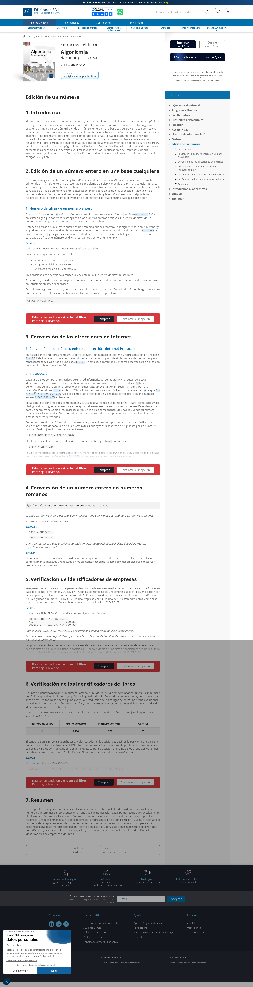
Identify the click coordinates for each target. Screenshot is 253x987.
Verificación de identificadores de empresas (201, 174)
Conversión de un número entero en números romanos (197, 168)
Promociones (193, 932)
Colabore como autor (95, 937)
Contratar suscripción (135, 319)
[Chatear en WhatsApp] (120, 12)
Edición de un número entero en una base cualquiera (201, 155)
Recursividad (180, 129)
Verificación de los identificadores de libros (201, 179)
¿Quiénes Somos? (92, 932)
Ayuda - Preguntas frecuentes (150, 928)
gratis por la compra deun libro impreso (65, 887)
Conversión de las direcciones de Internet (200, 161)
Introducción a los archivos (118, 857)
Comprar (104, 319)
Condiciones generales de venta (100, 946)
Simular (177, 193)
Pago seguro (140, 932)
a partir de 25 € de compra (147, 886)
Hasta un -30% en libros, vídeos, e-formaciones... (126, 2)
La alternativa (181, 115)
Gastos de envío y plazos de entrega (153, 937)
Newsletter (192, 928)
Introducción (185, 149)
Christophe (73, 65)
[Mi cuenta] (227, 12)
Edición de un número (186, 144)
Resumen (183, 184)
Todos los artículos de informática (101, 928)
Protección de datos (94, 942)
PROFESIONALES (112, 962)
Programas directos (184, 110)
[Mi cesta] (217, 12)
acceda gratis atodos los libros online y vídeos (106, 887)
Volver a (79, 75)
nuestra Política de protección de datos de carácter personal (92, 906)
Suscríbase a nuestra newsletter (91, 904)
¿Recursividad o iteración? (189, 134)
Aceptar (176, 904)
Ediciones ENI (42, 12)
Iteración (177, 124)
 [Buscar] (207, 12)
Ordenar (78, 857)
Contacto (138, 942)
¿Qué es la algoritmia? (186, 105)
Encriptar (178, 198)
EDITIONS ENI (179, 962)
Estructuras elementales (187, 120)
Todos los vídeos (195, 937)
